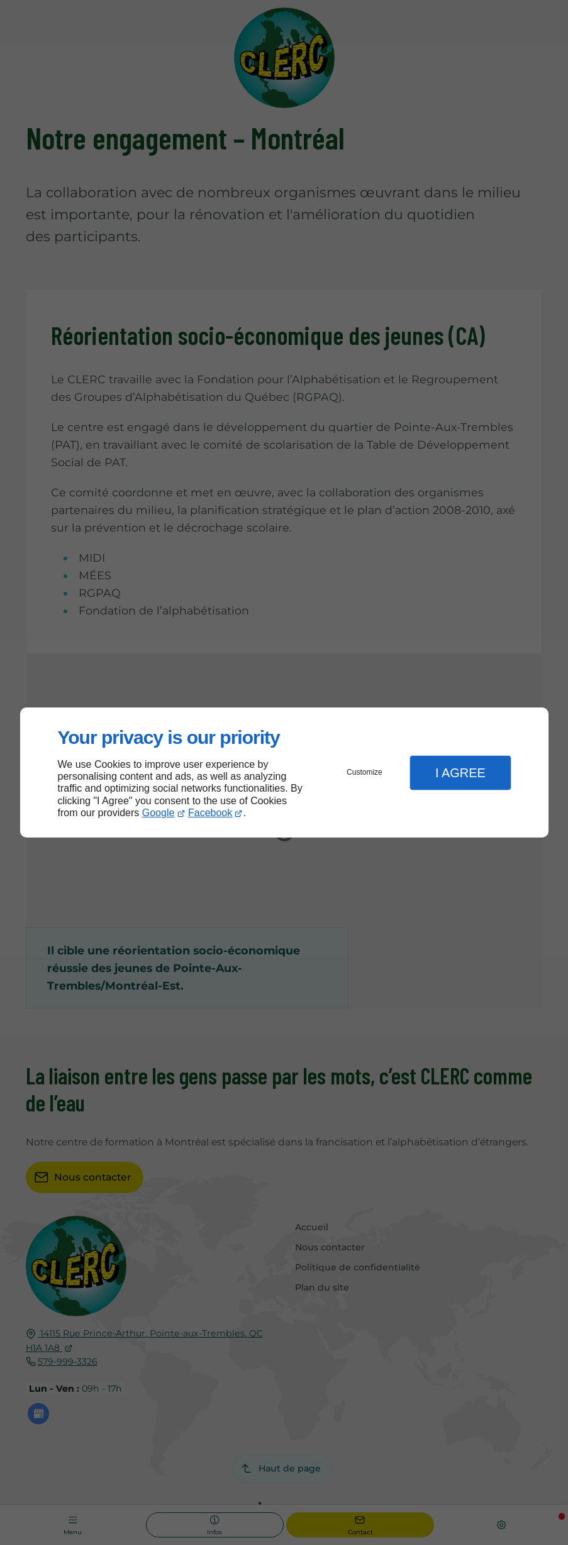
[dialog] (284, 772)
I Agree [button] (460, 773)
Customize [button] (364, 772)
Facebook (210, 812)
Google (158, 812)
